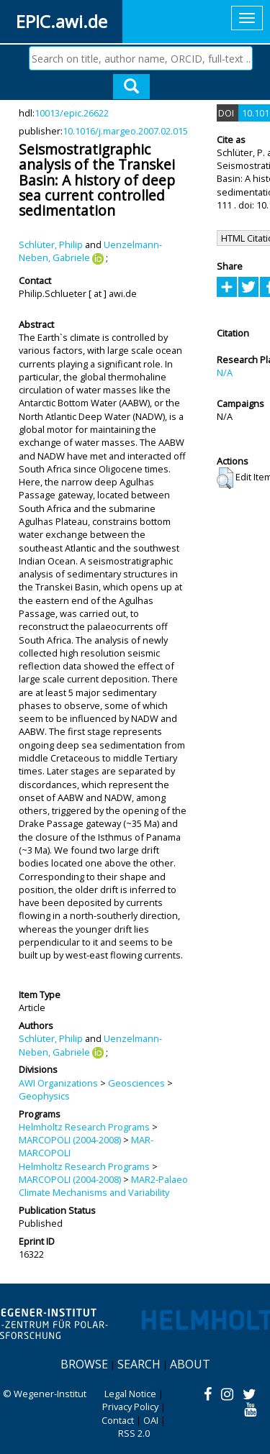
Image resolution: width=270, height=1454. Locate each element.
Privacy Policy (130, 1406)
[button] (225, 478)
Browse (84, 1364)
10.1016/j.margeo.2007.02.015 (125, 130)
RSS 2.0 (134, 1433)
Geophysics (44, 1095)
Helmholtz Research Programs (84, 1126)
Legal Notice (130, 1393)
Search (139, 1364)
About (190, 1364)
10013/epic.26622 (72, 112)
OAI (150, 1420)
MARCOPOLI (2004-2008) (70, 1139)
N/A (225, 372)
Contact (118, 1420)
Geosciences (136, 1082)
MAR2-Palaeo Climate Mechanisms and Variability (103, 1186)
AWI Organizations (58, 1082)
